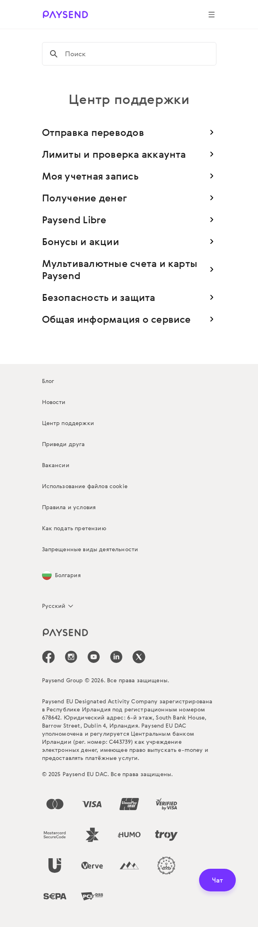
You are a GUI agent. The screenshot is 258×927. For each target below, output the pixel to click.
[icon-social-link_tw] (138, 656)
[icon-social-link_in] (71, 656)
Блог (48, 381)
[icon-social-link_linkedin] (116, 656)
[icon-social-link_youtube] (93, 656)
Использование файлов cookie (85, 486)
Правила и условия (69, 507)
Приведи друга (63, 444)
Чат (217, 880)
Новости (54, 402)
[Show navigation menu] (211, 14)
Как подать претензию (74, 528)
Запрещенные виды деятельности (90, 549)
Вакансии (55, 465)
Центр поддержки (68, 423)
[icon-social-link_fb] (48, 656)
